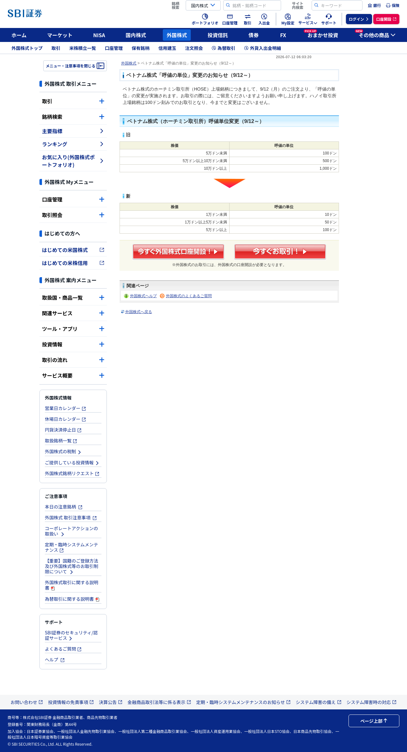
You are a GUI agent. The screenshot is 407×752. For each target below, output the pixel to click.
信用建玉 (167, 48)
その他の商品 (375, 34)
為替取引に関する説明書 (72, 599)
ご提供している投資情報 (72, 462)
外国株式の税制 (63, 451)
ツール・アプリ (73, 328)
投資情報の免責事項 (71, 702)
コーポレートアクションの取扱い (71, 531)
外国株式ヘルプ (143, 296)
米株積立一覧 (82, 48)
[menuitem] (374, 5)
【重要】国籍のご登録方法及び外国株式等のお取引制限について (71, 566)
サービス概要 (73, 375)
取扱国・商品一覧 (73, 297)
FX (283, 35)
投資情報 (73, 344)
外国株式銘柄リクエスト (72, 473)
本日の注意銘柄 (64, 506)
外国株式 (177, 35)
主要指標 (73, 131)
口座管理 (114, 48)
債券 (254, 35)
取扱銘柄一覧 (61, 440)
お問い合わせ (26, 702)
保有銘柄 (140, 48)
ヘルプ (55, 659)
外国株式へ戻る (138, 312)
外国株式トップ (27, 48)
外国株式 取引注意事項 (71, 517)
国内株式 (136, 35)
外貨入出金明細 (262, 48)
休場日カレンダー (65, 419)
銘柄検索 (73, 116)
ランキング (73, 144)
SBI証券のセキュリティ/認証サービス (71, 635)
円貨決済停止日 (63, 430)
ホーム (19, 35)
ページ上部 (374, 721)
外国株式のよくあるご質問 (189, 296)
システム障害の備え (318, 702)
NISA (99, 35)
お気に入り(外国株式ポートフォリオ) (73, 160)
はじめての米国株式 (73, 250)
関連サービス (73, 313)
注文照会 (194, 48)
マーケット (59, 35)
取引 (56, 48)
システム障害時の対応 (372, 702)
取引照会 (73, 215)
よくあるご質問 (63, 649)
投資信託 (218, 35)
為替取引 (223, 48)
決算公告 (110, 702)
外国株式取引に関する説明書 (71, 585)
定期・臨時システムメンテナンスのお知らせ (243, 702)
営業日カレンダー (65, 408)
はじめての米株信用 (73, 263)
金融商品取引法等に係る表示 (159, 702)
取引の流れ (73, 360)
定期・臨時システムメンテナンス (71, 547)
